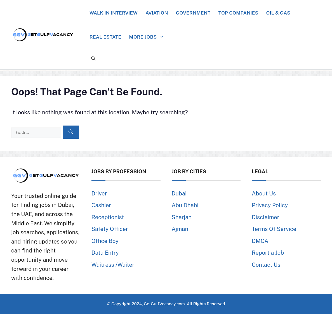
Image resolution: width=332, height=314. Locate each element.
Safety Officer (109, 229)
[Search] (71, 132)
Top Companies (238, 13)
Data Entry (105, 252)
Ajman (180, 229)
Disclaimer (265, 217)
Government (193, 13)
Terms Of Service (274, 229)
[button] (93, 58)
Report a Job (268, 252)
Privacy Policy (270, 205)
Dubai (179, 193)
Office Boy (105, 241)
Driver (99, 193)
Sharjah (182, 217)
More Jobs (149, 37)
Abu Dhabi (185, 205)
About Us (264, 193)
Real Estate (105, 37)
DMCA (260, 241)
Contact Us (266, 264)
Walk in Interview (114, 13)
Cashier (101, 205)
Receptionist (107, 217)
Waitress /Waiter (113, 264)
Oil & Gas (278, 13)
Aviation (156, 13)
